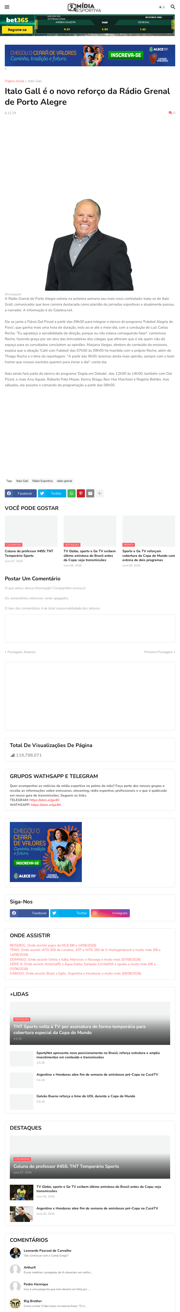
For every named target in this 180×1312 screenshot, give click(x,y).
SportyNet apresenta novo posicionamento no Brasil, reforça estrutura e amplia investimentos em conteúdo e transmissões (98, 1055)
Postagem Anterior (21, 652)
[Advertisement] (90, 155)
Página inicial (14, 81)
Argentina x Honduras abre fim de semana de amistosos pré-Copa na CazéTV (97, 1075)
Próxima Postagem (158, 652)
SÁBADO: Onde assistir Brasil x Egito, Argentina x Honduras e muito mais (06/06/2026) (75, 973)
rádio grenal (64, 481)
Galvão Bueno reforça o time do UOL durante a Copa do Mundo (85, 1096)
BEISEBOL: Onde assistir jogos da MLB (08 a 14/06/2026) (53, 945)
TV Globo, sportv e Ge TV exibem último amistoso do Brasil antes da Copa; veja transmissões (90, 555)
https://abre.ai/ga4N (46, 805)
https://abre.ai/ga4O (45, 800)
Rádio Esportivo (42, 481)
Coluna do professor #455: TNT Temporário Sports (29, 553)
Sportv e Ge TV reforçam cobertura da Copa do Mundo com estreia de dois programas (148, 555)
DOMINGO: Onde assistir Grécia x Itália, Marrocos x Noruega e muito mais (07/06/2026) (75, 959)
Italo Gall (35, 81)
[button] (6, 7)
